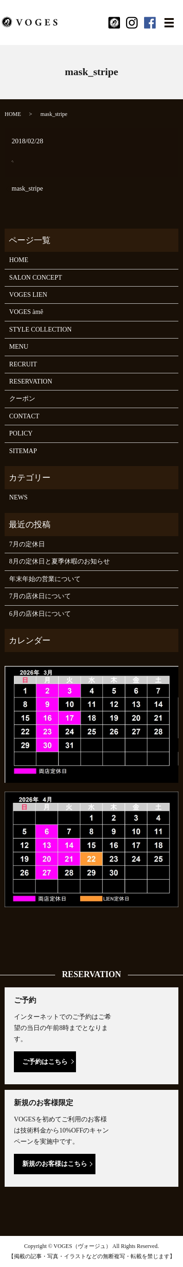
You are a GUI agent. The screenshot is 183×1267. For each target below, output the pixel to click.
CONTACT (24, 416)
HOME (13, 114)
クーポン (22, 398)
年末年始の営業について (45, 579)
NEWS (18, 497)
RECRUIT (23, 364)
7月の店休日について (40, 596)
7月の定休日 (27, 544)
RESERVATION (30, 381)
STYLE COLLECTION (40, 329)
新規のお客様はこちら (54, 1163)
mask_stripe (27, 188)
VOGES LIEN (28, 294)
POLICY (21, 433)
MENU (18, 346)
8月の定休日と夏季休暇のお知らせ (59, 561)
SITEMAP (23, 451)
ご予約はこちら (45, 1061)
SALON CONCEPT (35, 277)
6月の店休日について (40, 613)
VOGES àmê (26, 311)
